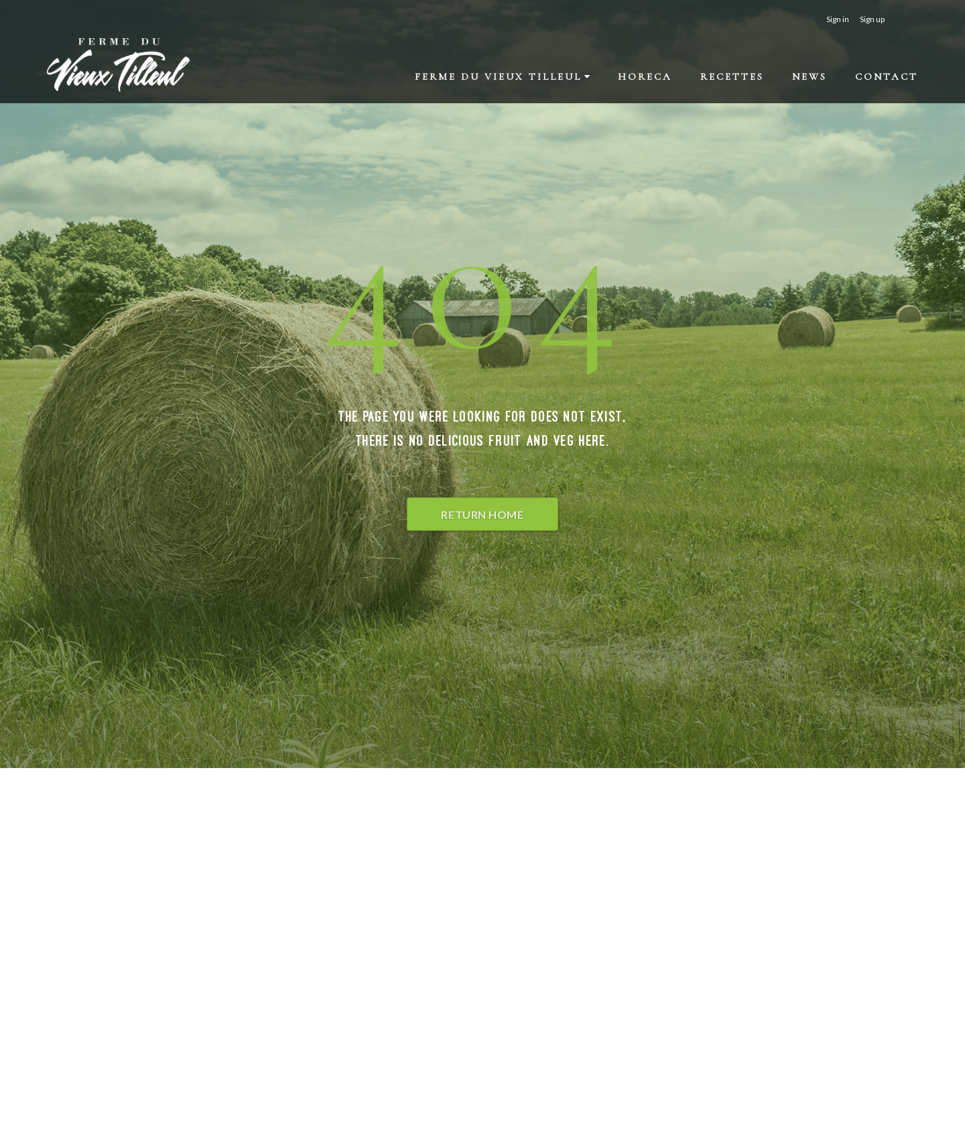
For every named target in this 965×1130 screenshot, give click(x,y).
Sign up (872, 19)
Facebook (592, 940)
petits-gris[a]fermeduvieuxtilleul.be (645, 924)
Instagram (593, 956)
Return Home (482, 514)
